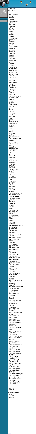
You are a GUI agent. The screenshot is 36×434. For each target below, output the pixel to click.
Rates (4, 10)
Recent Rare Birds (4, 12)
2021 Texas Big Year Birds (3, 20)
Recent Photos (4, 11)
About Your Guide (4, 9)
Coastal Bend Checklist (4, 14)
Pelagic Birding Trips (3, 13)
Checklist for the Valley (4, 15)
